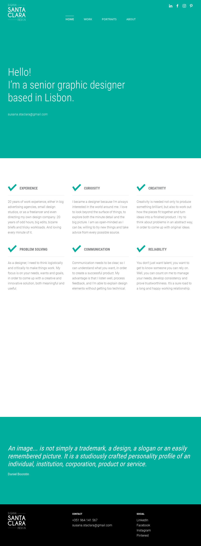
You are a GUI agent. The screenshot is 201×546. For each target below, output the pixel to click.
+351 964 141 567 (85, 520)
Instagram (144, 530)
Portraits (109, 19)
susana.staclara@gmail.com (28, 114)
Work (88, 19)
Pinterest (143, 535)
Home (70, 19)
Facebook (143, 525)
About (131, 19)
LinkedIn (142, 520)
